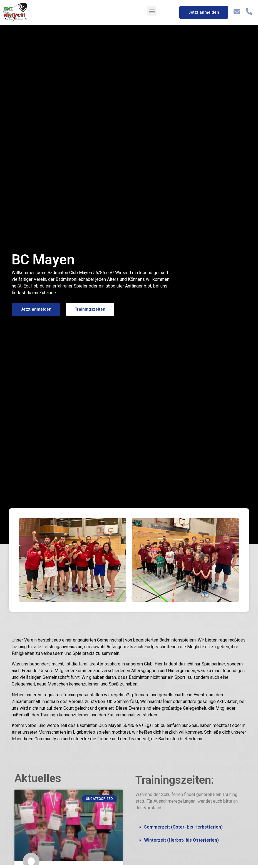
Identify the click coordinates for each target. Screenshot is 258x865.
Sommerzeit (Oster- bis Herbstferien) (183, 827)
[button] (152, 11)
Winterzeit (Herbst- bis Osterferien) (181, 840)
